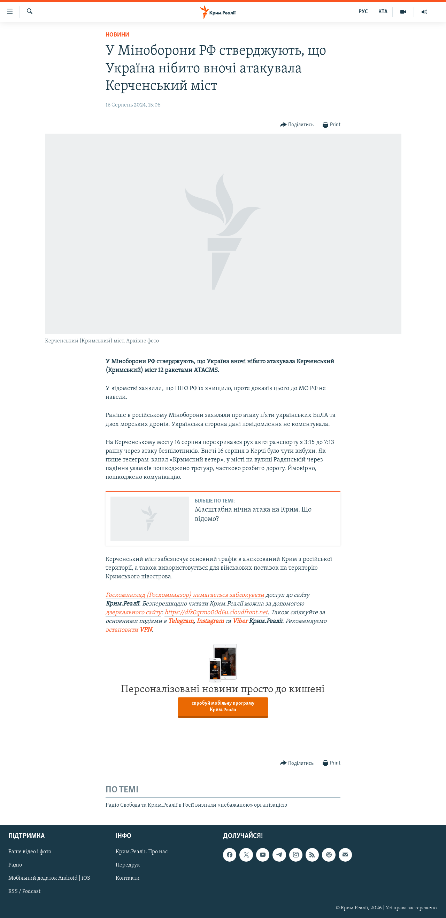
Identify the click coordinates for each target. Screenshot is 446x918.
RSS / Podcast (24, 891)
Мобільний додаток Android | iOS (49, 878)
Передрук (128, 865)
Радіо (15, 865)
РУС (363, 12)
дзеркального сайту (133, 612)
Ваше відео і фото (29, 852)
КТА (382, 12)
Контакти (128, 878)
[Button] (297, 125)
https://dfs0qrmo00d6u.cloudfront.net (216, 612)
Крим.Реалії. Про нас (142, 852)
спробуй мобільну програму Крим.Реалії (223, 707)
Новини (117, 35)
